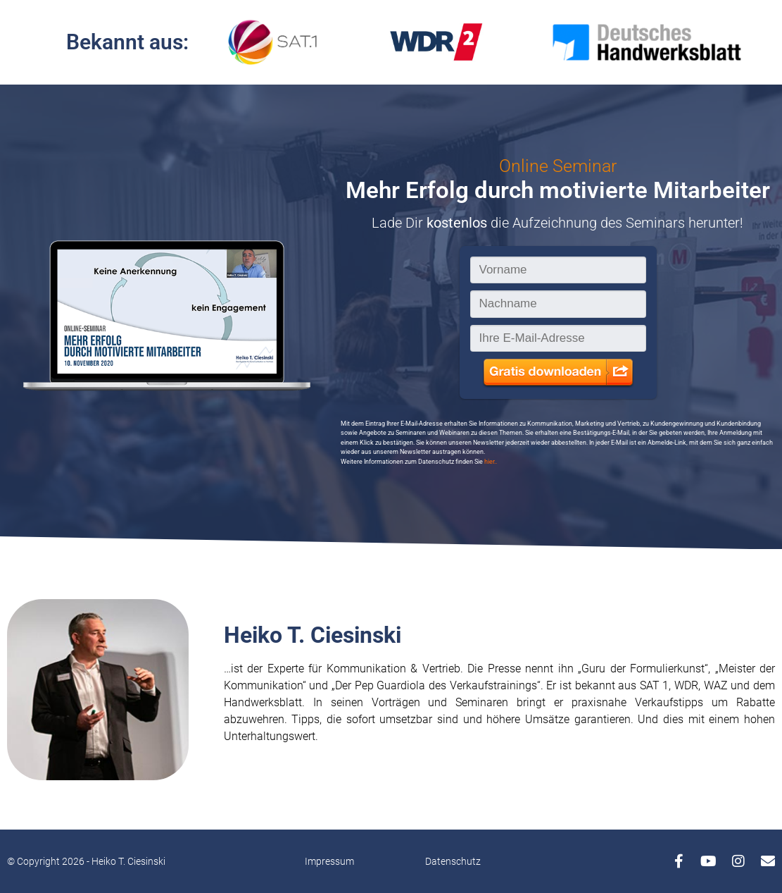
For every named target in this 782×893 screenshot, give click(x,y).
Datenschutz (453, 861)
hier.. (490, 461)
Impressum (329, 861)
